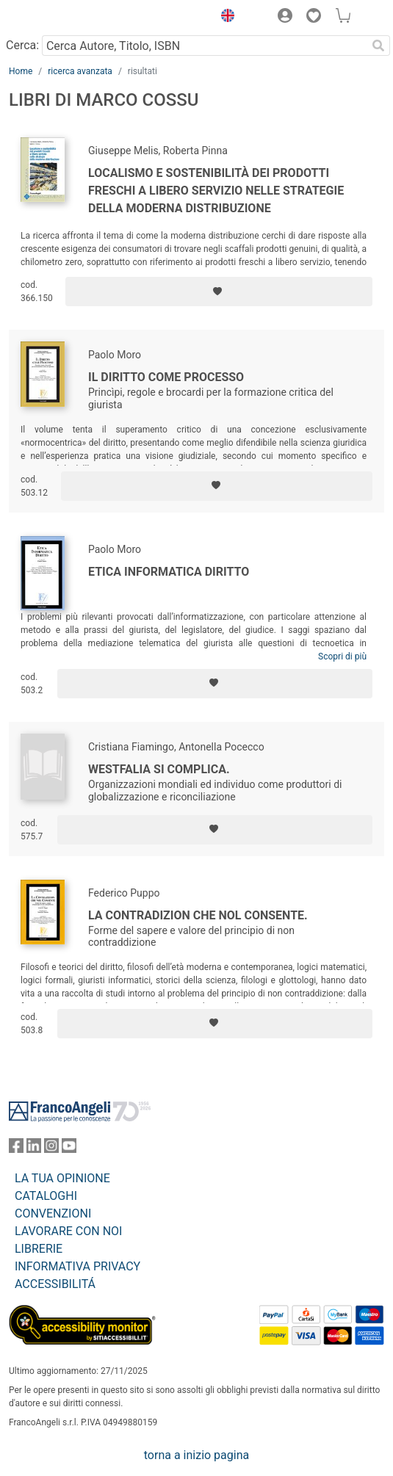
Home (20, 71)
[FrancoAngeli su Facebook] (16, 1149)
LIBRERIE (38, 1249)
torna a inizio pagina (196, 1455)
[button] (224, 17)
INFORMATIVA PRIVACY (77, 1266)
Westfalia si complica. (159, 769)
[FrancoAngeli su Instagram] (51, 1149)
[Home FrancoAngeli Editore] (58, 17)
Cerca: (22, 45)
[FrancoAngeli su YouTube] (69, 1149)
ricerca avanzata (80, 71)
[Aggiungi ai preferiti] (218, 291)
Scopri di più (342, 656)
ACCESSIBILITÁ (55, 1284)
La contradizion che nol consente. (198, 915)
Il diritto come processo (166, 377)
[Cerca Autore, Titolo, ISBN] (204, 45)
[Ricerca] (378, 45)
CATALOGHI (46, 1196)
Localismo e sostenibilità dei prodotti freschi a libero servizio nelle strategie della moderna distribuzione (216, 190)
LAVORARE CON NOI (68, 1231)
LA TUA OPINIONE (62, 1178)
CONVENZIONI (53, 1213)
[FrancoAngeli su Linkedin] (33, 1149)
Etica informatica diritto (168, 572)
